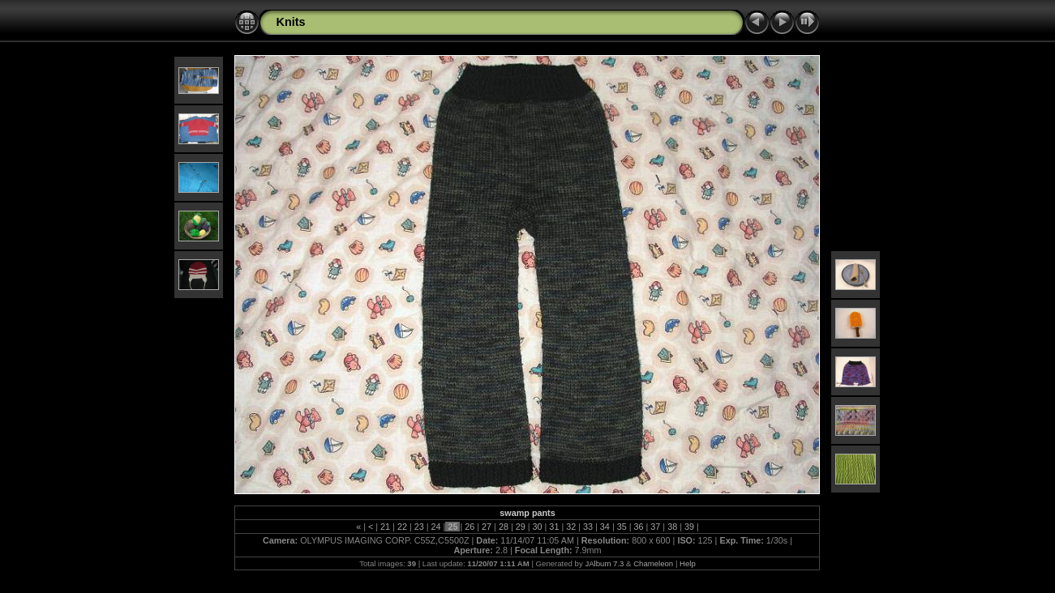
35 (622, 526)
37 (655, 526)
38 (672, 526)
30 (537, 526)
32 (571, 526)
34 (605, 526)
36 (639, 526)
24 (436, 526)
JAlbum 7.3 (604, 563)
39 (689, 526)
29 (520, 526)
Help (688, 563)
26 (469, 526)
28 (503, 526)
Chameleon (653, 563)
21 (385, 526)
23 (419, 526)
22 (402, 526)
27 (486, 526)
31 (554, 526)
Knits (290, 21)
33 (588, 526)
